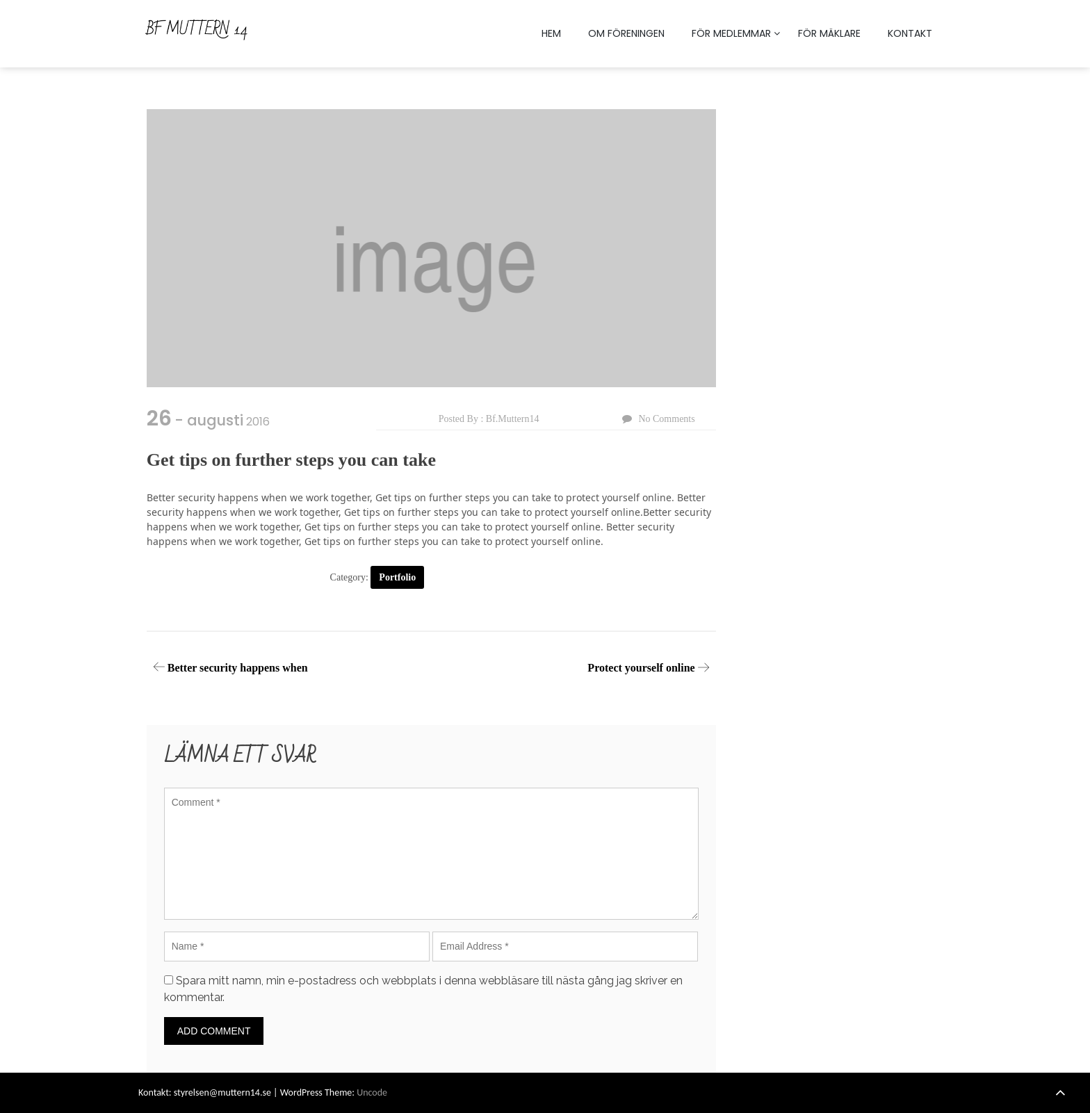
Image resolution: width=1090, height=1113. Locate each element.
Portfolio (397, 577)
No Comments (666, 419)
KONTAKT (910, 33)
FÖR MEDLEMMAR (731, 33)
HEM (551, 33)
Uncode (372, 1092)
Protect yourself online (640, 668)
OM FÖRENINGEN (626, 33)
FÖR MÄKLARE (829, 33)
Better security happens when (238, 668)
